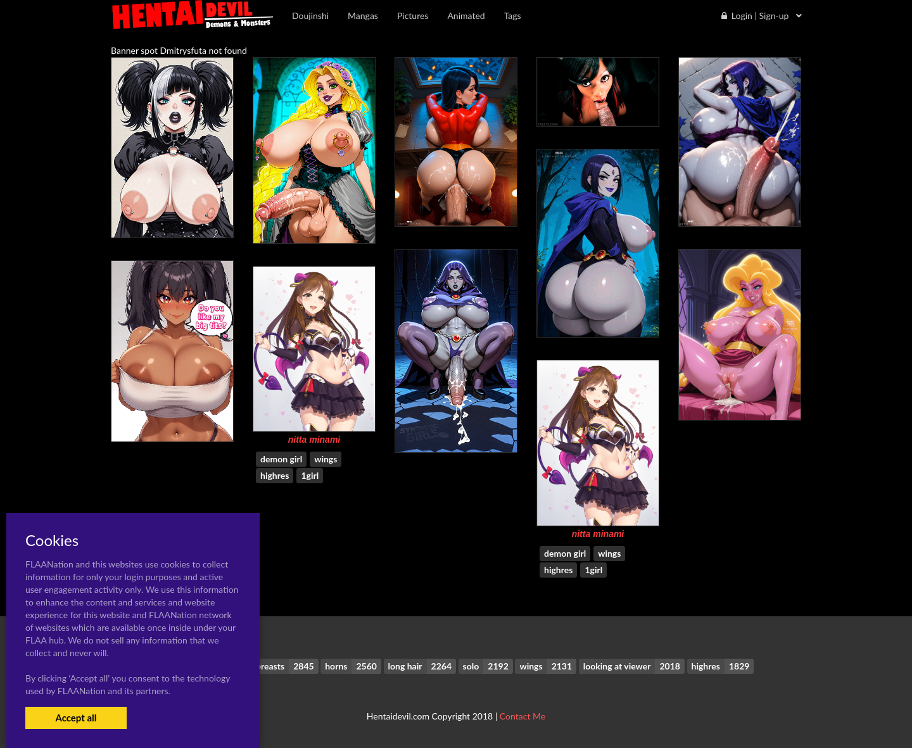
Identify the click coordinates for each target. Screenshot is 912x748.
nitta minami (314, 439)
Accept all (75, 717)
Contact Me (522, 716)
